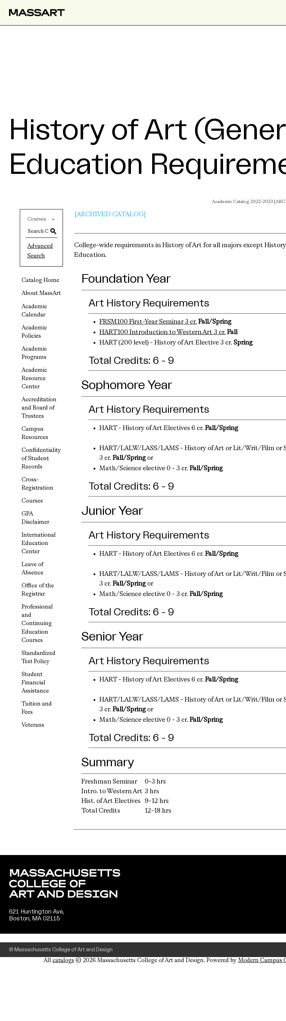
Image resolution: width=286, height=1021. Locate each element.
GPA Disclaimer (35, 518)
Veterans (33, 725)
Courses (32, 501)
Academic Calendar (34, 311)
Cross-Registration (37, 484)
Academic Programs (34, 353)
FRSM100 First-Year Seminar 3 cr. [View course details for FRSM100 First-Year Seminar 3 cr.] (148, 322)
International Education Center (39, 543)
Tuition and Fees (37, 708)
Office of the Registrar (38, 590)
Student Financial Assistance (35, 683)
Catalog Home (40, 280)
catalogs (63, 961)
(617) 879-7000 (31, 926)
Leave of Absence (33, 569)
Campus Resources (35, 433)
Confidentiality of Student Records (41, 459)
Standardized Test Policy (38, 658)
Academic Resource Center (34, 379)
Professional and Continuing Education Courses (37, 623)
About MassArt (41, 293)
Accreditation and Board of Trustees (39, 408)
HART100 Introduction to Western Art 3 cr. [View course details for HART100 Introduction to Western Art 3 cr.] (162, 332)
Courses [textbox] (36, 219)
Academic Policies (34, 332)
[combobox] (41, 219)
